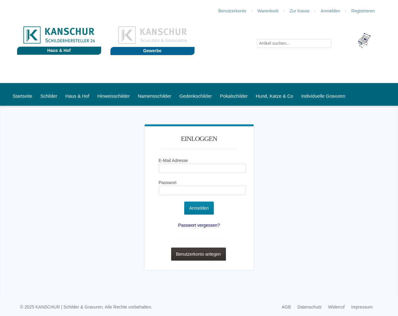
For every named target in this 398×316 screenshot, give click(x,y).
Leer (369, 40)
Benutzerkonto (232, 10)
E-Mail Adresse (173, 160)
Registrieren (363, 10)
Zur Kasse (300, 10)
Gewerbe (152, 50)
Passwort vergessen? (199, 225)
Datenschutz (309, 306)
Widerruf (336, 306)
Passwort (168, 182)
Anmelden (330, 10)
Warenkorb (268, 10)
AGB (286, 306)
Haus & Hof (59, 50)
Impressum (361, 306)
